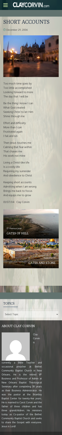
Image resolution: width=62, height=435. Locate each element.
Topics (9, 303)
